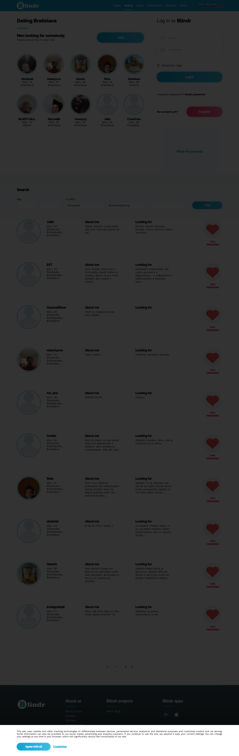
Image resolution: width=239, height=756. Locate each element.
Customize (59, 746)
